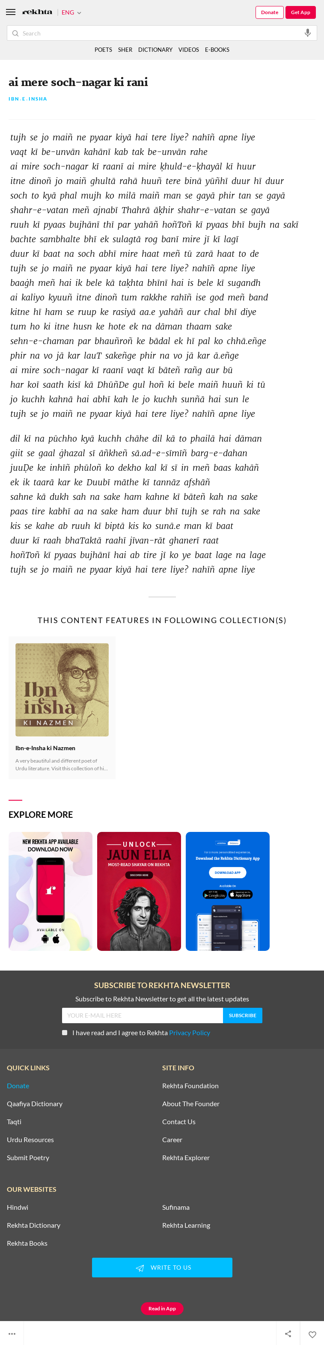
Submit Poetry (28, 1157)
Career (172, 1139)
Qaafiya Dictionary (34, 1103)
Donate (269, 12)
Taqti (14, 1121)
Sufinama (176, 1207)
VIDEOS (188, 49)
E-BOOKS (217, 49)
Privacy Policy (189, 1032)
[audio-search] (308, 32)
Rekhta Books (27, 1243)
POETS (103, 49)
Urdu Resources (30, 1139)
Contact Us (179, 1121)
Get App (300, 12)
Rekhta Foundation (190, 1085)
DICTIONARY (155, 49)
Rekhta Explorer (186, 1157)
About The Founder (191, 1103)
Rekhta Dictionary (33, 1225)
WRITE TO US (162, 1268)
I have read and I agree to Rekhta (136, 1032)
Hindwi (17, 1207)
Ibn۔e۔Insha (28, 99)
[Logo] (37, 13)
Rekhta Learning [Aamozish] (186, 1225)
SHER (125, 49)
